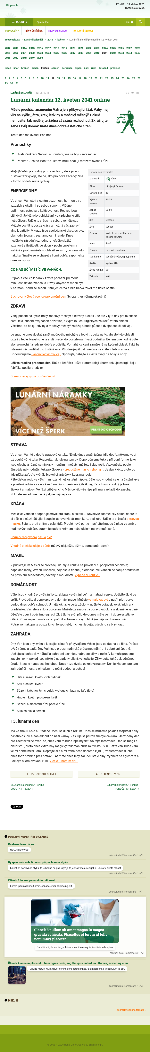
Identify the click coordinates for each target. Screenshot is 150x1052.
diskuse (11, 1000)
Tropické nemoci (57, 30)
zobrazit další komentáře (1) (124, 855)
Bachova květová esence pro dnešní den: (39, 296)
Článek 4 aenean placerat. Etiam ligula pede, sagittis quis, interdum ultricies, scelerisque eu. (68, 963)
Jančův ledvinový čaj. (46, 354)
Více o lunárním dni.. (64, 761)
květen (61, 39)
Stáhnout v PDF (108, 774)
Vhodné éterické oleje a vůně (30, 546)
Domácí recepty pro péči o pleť (31, 537)
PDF (135, 93)
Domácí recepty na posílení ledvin (33, 376)
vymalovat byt (98, 599)
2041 (50, 39)
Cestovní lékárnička (21, 844)
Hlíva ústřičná (34, 30)
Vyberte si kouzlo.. (87, 575)
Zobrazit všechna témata (130, 1009)
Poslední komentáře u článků (26, 837)
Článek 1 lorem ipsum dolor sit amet (31, 880)
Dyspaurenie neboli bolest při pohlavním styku (38, 862)
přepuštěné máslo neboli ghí (83, 469)
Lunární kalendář (33, 39)
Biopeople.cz (14, 5)
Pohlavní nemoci (83, 30)
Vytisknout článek (41, 774)
